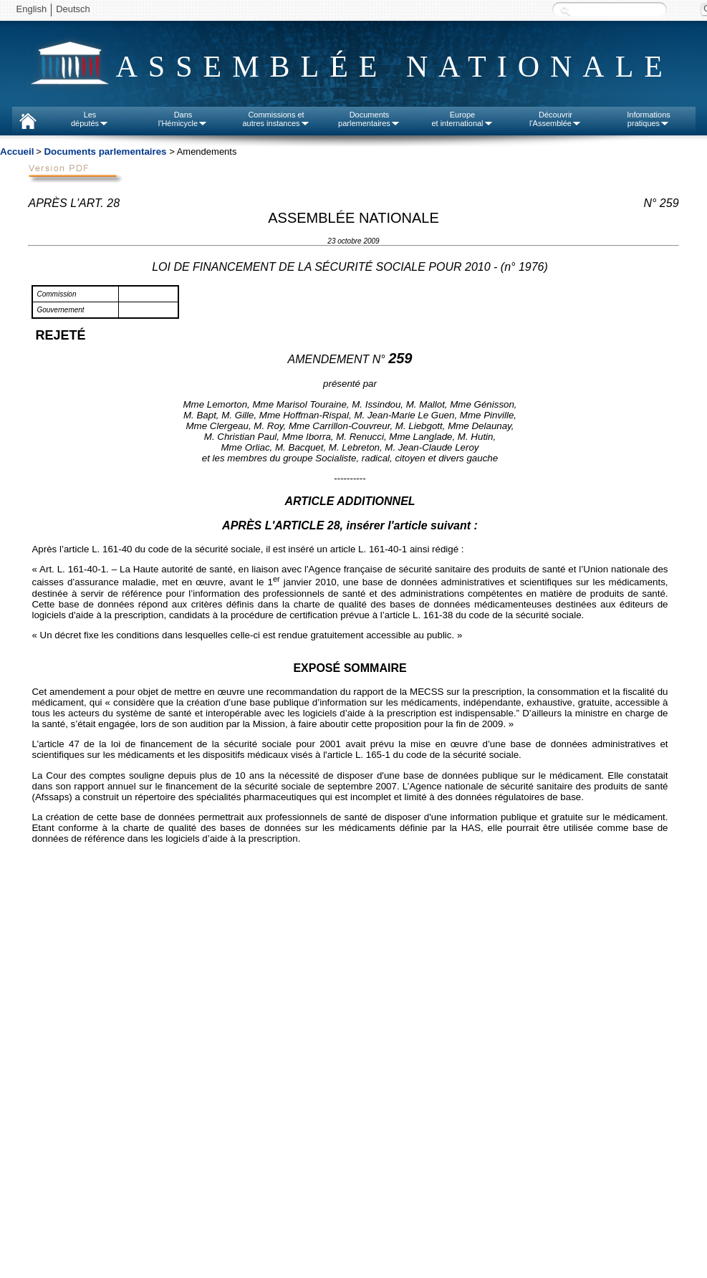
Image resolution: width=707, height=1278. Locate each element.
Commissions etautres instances (275, 119)
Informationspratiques (648, 119)
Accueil (17, 151)
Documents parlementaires (105, 151)
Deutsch (73, 9)
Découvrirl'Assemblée (555, 119)
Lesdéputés (90, 119)
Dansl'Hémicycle (183, 119)
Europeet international (462, 119)
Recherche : (565, 10)
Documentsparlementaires (369, 119)
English (31, 9)
